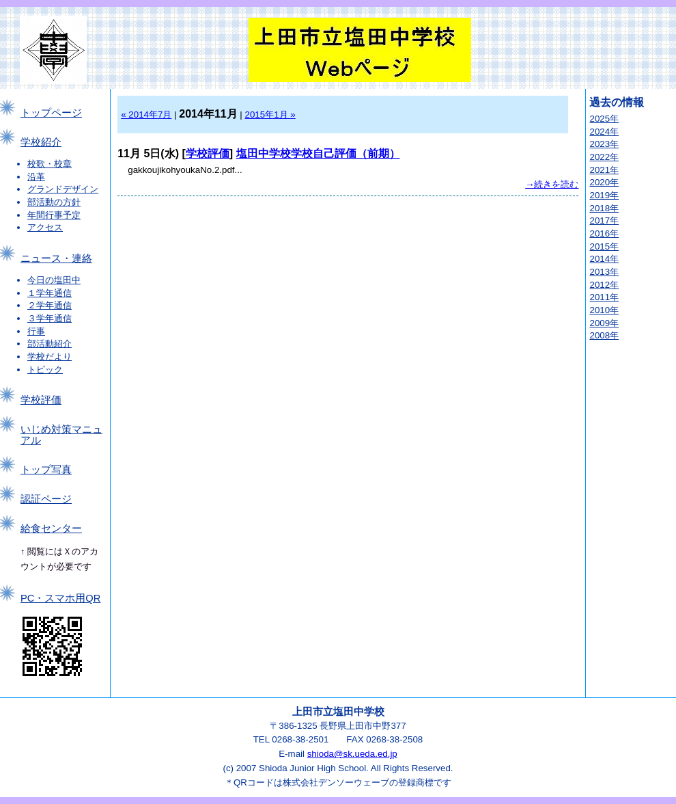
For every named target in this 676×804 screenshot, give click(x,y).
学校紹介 (40, 142)
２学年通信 (49, 305)
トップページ (51, 112)
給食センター (51, 528)
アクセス (45, 227)
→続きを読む (551, 184)
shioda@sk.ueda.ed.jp (352, 754)
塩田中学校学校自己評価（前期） (318, 153)
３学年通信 (49, 318)
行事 (36, 331)
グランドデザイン (62, 189)
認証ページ (46, 499)
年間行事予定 (54, 215)
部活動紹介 (49, 343)
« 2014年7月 (146, 114)
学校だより (49, 356)
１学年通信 (49, 293)
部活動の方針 (54, 202)
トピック (45, 369)
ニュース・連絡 (56, 258)
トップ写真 (46, 469)
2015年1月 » (270, 114)
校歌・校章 (49, 164)
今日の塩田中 (54, 280)
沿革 (36, 177)
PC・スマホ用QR (60, 598)
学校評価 (40, 399)
